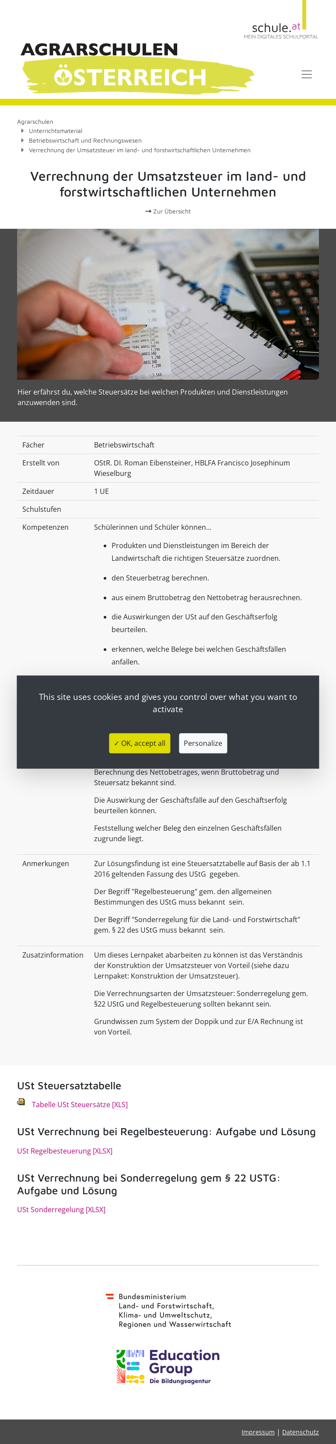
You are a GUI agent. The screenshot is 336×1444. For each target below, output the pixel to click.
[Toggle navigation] (306, 74)
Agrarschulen (35, 121)
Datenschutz (300, 1432)
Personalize (203, 743)
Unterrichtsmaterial (55, 130)
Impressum (258, 1432)
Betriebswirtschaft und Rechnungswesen (85, 140)
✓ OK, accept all (139, 743)
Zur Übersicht (168, 211)
